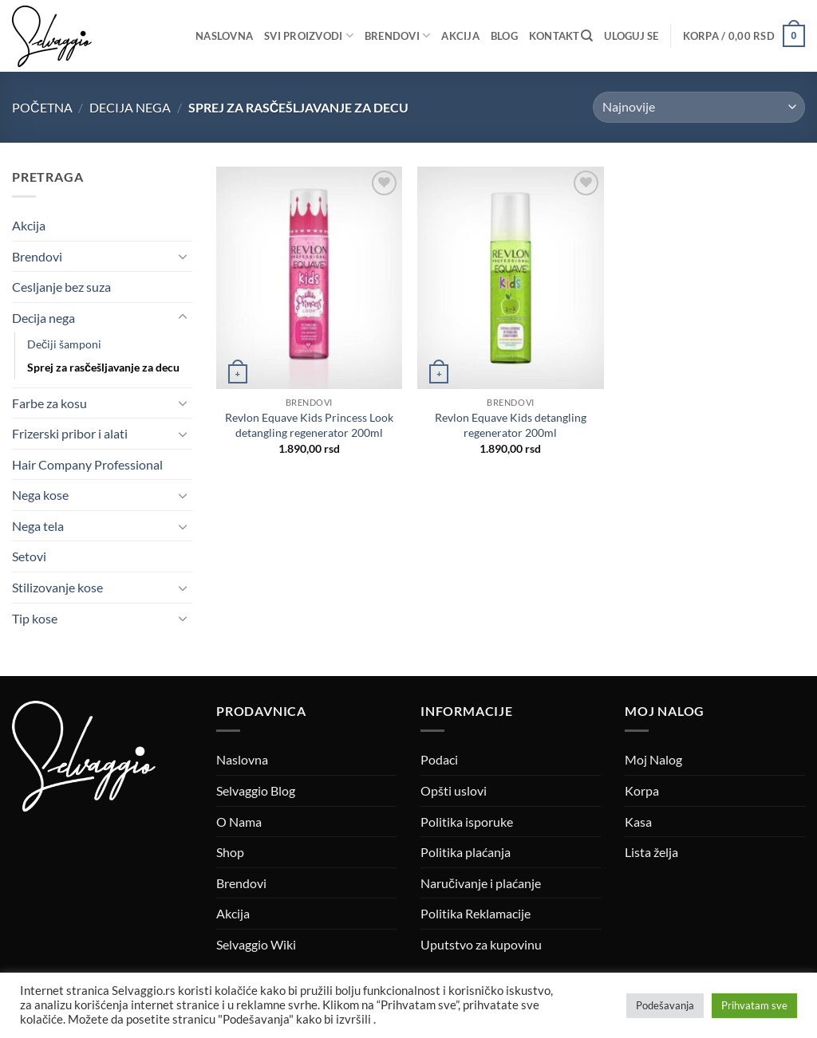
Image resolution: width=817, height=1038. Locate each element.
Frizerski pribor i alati (70, 433)
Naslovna (224, 35)
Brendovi (398, 35)
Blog (504, 35)
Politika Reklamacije (475, 913)
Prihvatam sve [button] (754, 1005)
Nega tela (38, 525)
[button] (631, 36)
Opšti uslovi (453, 790)
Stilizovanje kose (57, 587)
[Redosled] (699, 107)
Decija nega (130, 107)
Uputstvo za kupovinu (481, 944)
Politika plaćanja (465, 851)
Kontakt (554, 35)
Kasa (638, 821)
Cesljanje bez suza (61, 286)
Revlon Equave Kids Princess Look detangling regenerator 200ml (309, 425)
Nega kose (40, 494)
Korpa (642, 790)
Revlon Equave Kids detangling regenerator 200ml (510, 425)
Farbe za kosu (49, 403)
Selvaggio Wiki (256, 944)
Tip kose (34, 618)
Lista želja (651, 851)
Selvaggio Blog (255, 790)
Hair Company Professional (87, 464)
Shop (230, 851)
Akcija (460, 35)
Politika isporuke (466, 821)
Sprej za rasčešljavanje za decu (103, 367)
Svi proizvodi (308, 35)
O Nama (239, 821)
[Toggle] (182, 255)
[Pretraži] (587, 36)
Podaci (439, 759)
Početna (42, 107)
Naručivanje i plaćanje (480, 883)
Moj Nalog (653, 759)
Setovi (29, 556)
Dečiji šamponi (64, 344)
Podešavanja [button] (665, 1005)
